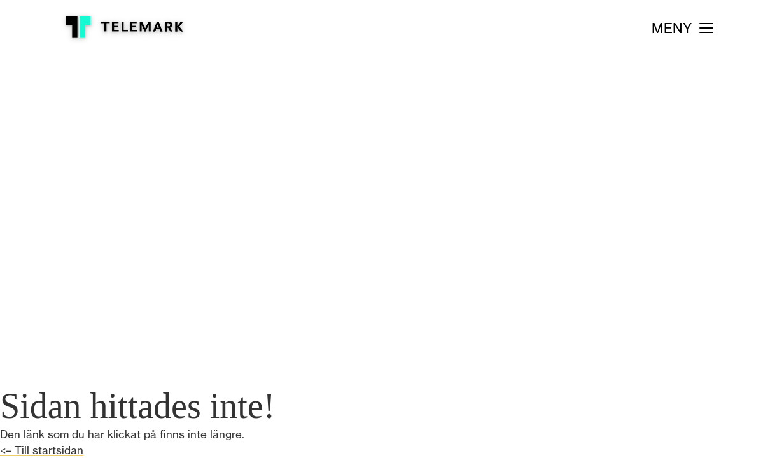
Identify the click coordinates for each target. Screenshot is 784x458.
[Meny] (682, 28)
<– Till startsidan (41, 450)
